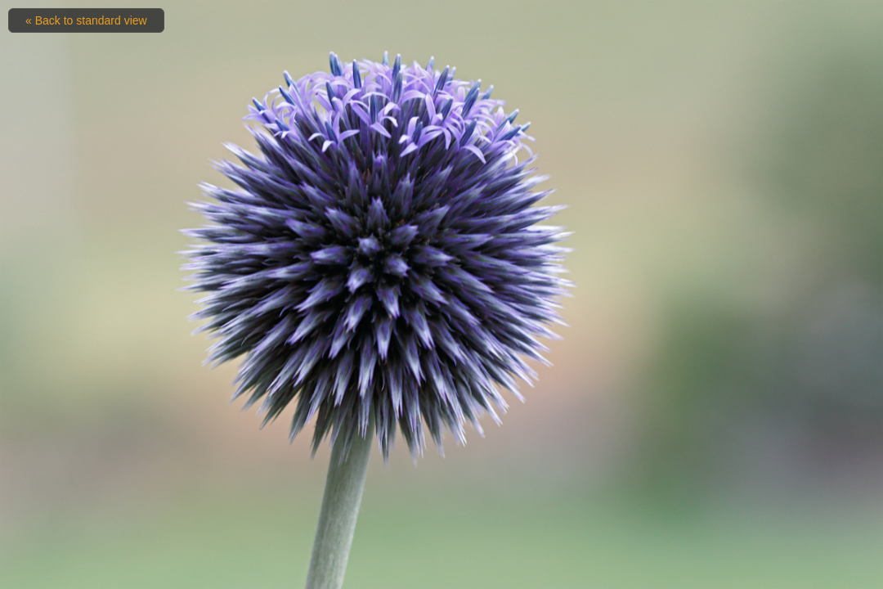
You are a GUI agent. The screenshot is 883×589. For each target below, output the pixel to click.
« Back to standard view (86, 20)
